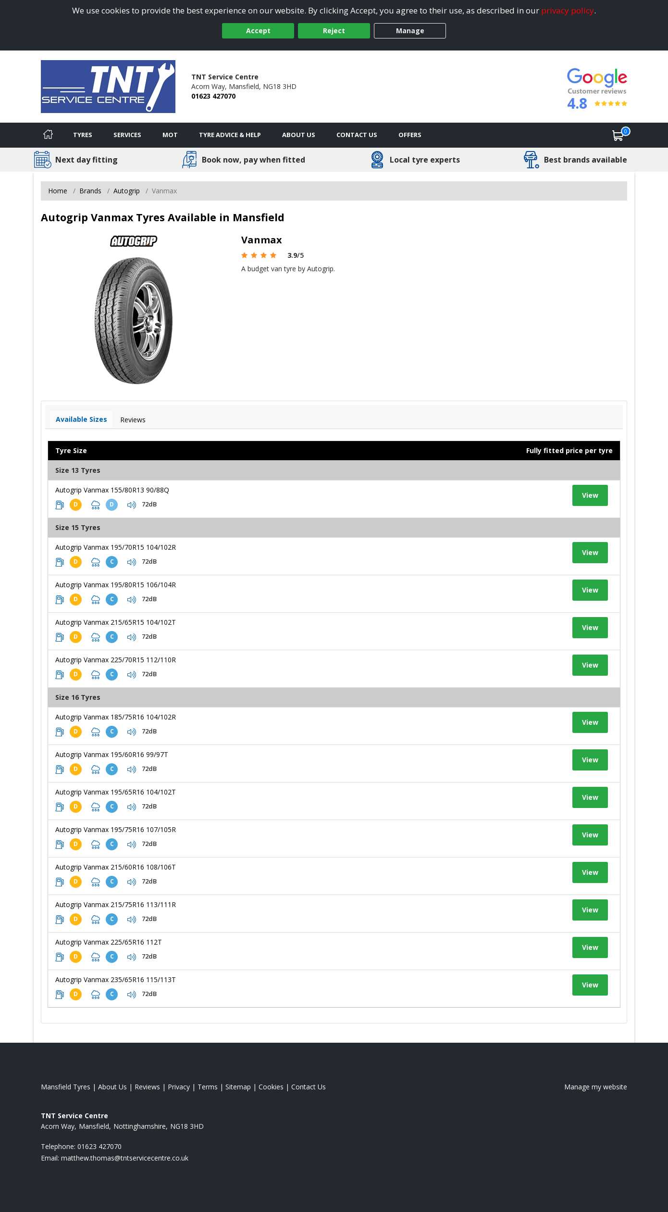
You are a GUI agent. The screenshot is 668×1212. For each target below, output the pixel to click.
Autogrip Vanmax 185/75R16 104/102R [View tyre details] (115, 716)
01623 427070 (213, 96)
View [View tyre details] (590, 495)
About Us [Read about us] (112, 1086)
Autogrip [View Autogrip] (126, 190)
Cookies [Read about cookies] (271, 1086)
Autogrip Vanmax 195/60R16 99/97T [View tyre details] (111, 754)
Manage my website (595, 1086)
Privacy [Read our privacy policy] (179, 1086)
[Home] (48, 135)
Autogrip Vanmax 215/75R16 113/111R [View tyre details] (115, 904)
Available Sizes (81, 419)
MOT (170, 134)
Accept (258, 30)
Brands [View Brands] (90, 190)
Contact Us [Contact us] (356, 134)
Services (127, 134)
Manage (410, 30)
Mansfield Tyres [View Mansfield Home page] (65, 1086)
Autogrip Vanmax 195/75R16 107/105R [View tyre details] (115, 829)
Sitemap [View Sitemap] (238, 1086)
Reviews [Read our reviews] (147, 1086)
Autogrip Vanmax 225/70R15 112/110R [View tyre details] (115, 659)
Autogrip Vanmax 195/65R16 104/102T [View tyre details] (115, 791)
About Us (298, 134)
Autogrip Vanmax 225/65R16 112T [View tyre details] (108, 942)
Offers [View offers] (409, 134)
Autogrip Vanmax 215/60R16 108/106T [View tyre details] (115, 866)
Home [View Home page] (57, 190)
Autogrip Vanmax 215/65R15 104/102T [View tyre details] (115, 622)
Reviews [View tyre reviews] (133, 419)
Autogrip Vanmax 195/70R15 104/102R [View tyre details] (115, 547)
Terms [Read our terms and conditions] (208, 1086)
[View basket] (618, 135)
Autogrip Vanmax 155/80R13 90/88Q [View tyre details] (112, 489)
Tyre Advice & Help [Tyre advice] (230, 134)
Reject (334, 30)
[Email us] (124, 1157)
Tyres (82, 134)
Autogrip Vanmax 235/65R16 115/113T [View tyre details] (115, 979)
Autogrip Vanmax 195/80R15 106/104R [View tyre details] (115, 584)
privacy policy (567, 10)
